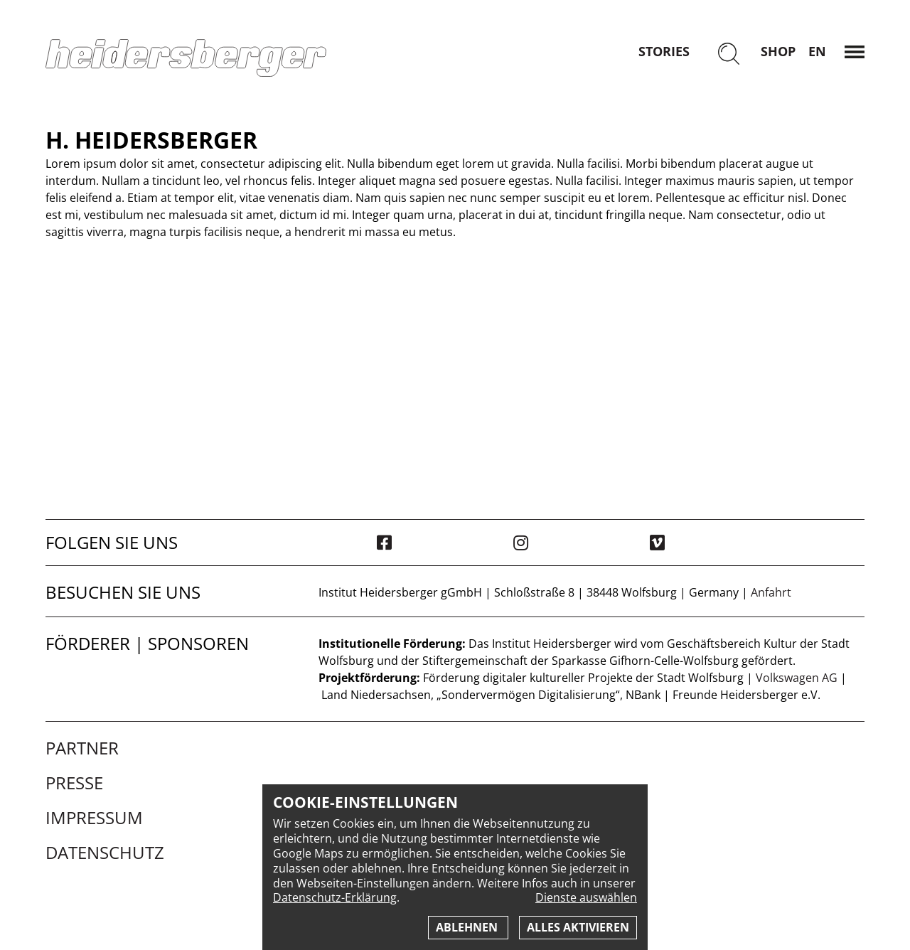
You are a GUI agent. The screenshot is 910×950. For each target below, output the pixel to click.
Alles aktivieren (578, 927)
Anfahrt (771, 592)
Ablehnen (468, 927)
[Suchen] (729, 55)
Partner (82, 748)
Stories (664, 51)
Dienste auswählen (586, 897)
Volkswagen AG (796, 677)
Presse (74, 782)
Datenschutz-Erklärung (335, 897)
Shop (778, 51)
